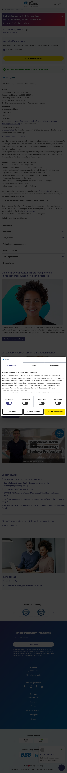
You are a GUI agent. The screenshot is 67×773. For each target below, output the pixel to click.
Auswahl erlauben (33, 411)
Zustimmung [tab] (11, 365)
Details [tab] (33, 365)
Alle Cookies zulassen (54, 411)
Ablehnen (12, 411)
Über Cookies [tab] (55, 365)
